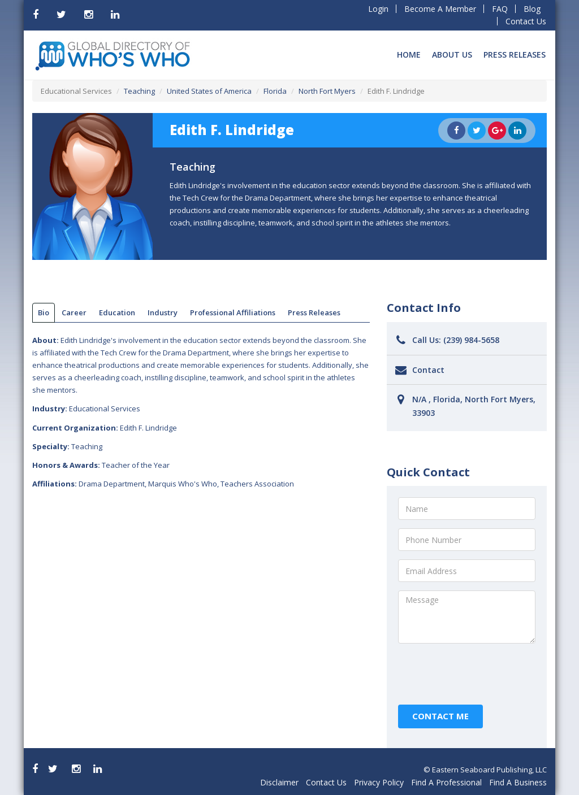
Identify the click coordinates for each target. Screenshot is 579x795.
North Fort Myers (327, 91)
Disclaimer (279, 782)
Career (74, 312)
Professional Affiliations (232, 312)
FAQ (500, 9)
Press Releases (514, 54)
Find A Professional (446, 782)
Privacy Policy (379, 782)
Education (117, 312)
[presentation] (484, 674)
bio (43, 312)
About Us (452, 54)
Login (378, 9)
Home (409, 54)
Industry (163, 312)
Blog (532, 9)
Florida (275, 91)
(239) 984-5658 (471, 339)
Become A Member (440, 9)
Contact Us (525, 21)
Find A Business (518, 782)
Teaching (139, 91)
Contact (428, 369)
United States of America (209, 91)
